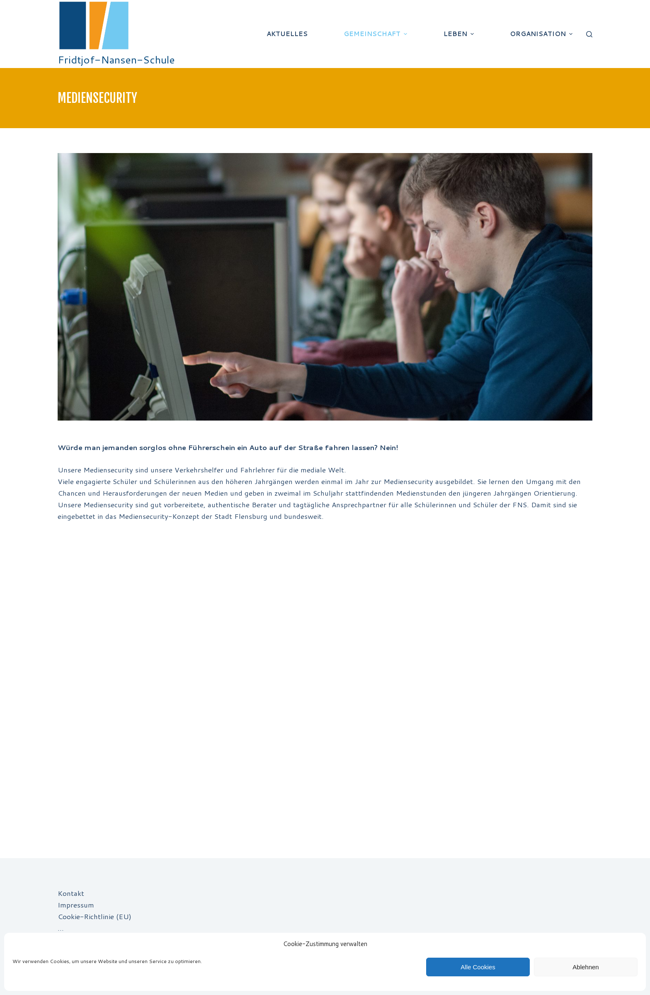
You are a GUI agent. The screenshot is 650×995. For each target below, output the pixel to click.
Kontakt (71, 893)
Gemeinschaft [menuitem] (376, 33)
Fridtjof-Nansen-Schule (116, 59)
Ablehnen (585, 967)
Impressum (76, 905)
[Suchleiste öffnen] (589, 34)
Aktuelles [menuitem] (287, 33)
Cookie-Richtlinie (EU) (94, 916)
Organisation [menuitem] (542, 33)
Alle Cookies (478, 967)
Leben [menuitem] (460, 33)
